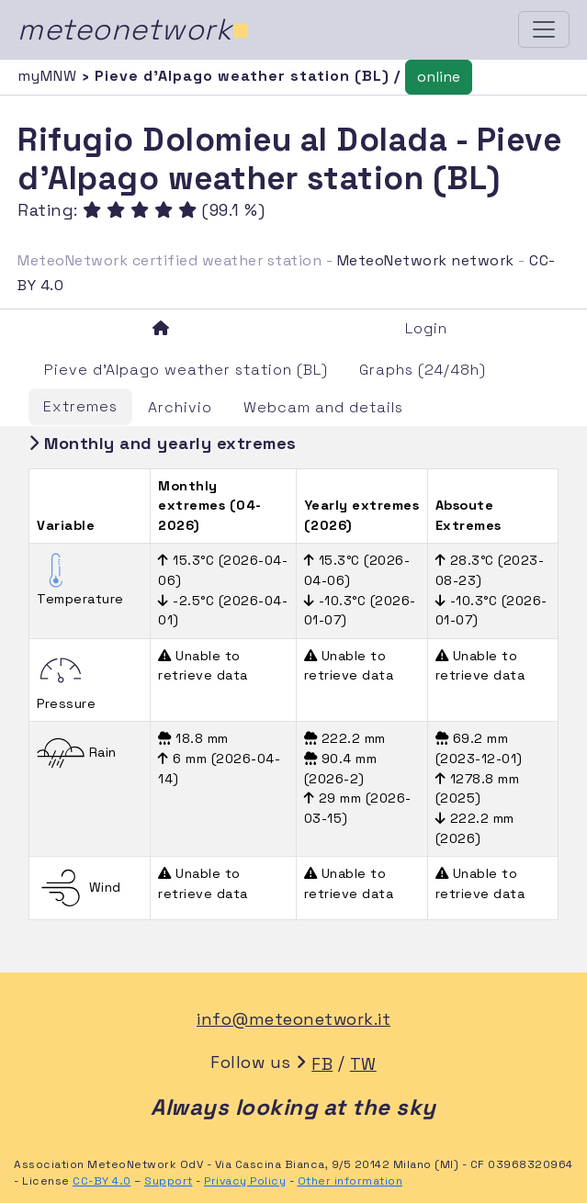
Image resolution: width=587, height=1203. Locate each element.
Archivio (180, 407)
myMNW (49, 75)
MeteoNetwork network (425, 260)
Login (426, 328)
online (438, 76)
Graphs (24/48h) (422, 369)
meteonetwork (133, 29)
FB (322, 1063)
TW (363, 1063)
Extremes (80, 406)
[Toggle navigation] (544, 29)
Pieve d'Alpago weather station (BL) (186, 369)
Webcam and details (323, 407)
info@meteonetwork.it (293, 1018)
